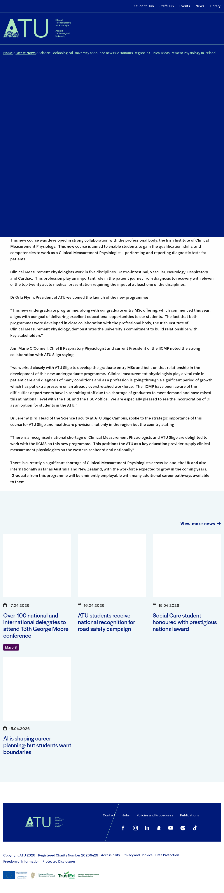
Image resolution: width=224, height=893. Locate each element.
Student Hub (144, 5)
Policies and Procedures (154, 815)
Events (184, 5)
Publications (189, 815)
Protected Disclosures (58, 861)
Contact (109, 815)
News (200, 5)
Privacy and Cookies (137, 855)
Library (215, 5)
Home (8, 52)
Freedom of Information (21, 861)
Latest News (26, 52)
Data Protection (167, 855)
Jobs (126, 815)
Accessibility (110, 855)
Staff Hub (166, 5)
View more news (200, 523)
